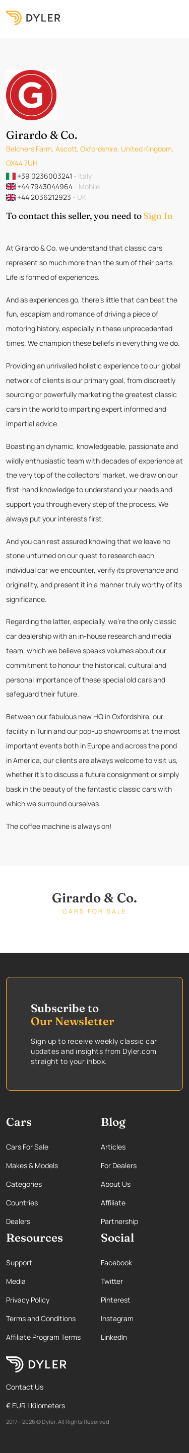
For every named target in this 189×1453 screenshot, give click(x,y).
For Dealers (119, 1165)
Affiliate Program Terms (43, 1337)
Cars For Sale (27, 1147)
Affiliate (113, 1202)
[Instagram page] (142, 1318)
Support (19, 1262)
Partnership (119, 1221)
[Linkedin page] (142, 1337)
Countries (22, 1202)
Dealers (18, 1221)
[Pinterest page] (142, 1299)
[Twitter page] (142, 1281)
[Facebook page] (142, 1262)
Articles (113, 1147)
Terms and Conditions (41, 1318)
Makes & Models (32, 1165)
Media (16, 1281)
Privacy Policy (27, 1300)
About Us (116, 1184)
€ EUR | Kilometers (35, 1405)
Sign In (158, 215)
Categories (24, 1184)
